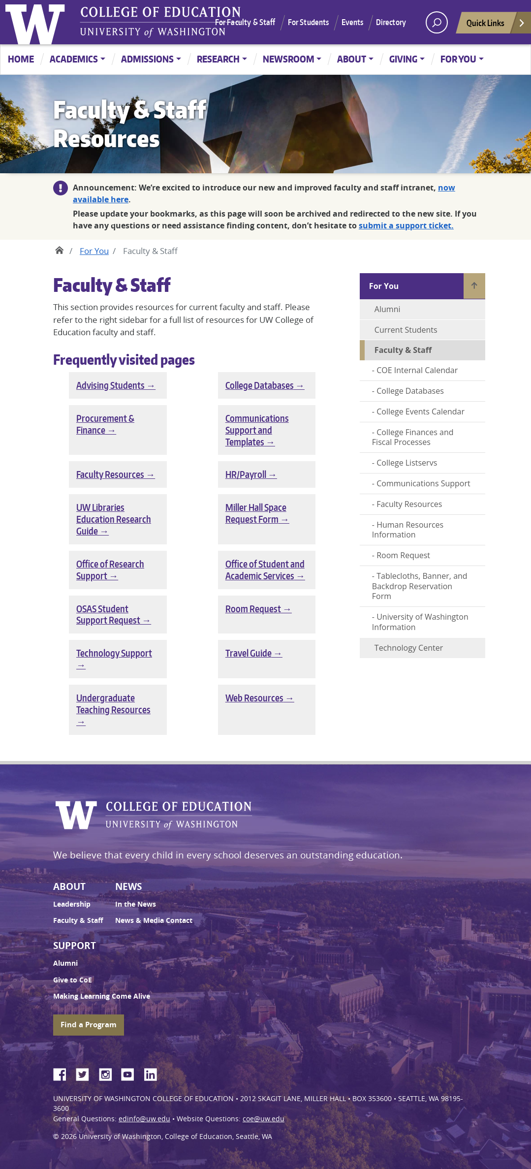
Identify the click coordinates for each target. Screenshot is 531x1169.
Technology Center (409, 647)
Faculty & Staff (78, 920)
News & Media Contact (153, 920)
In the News (135, 904)
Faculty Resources (110, 474)
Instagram (108, 1073)
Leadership (72, 904)
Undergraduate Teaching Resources (113, 704)
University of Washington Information (420, 621)
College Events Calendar (420, 411)
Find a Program (89, 1024)
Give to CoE (72, 980)
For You (458, 59)
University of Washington (37, 22)
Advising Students (110, 385)
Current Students (406, 329)
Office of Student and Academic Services (265, 570)
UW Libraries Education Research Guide (113, 519)
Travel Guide (248, 653)
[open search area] (437, 22)
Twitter (86, 1073)
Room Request (253, 608)
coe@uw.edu (263, 1118)
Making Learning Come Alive (101, 996)
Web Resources (254, 698)
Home (21, 59)
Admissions (147, 59)
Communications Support (423, 483)
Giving (403, 59)
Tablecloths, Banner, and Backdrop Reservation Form (420, 586)
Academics (74, 59)
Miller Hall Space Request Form (255, 513)
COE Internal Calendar (417, 370)
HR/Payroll (245, 474)
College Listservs (406, 462)
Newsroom (288, 59)
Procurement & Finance (105, 424)
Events (353, 22)
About (351, 59)
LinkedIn (154, 1073)
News (128, 886)
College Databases (259, 385)
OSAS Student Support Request (108, 614)
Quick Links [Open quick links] (496, 25)
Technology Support (114, 653)
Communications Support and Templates (257, 430)
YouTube (131, 1073)
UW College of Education (160, 22)
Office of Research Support (110, 570)
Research (218, 59)
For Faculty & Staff (245, 22)
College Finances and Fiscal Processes (413, 437)
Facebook (63, 1073)
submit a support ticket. (406, 225)
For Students (308, 22)
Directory (391, 22)
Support (74, 945)
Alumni (388, 309)
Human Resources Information (407, 529)
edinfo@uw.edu (144, 1118)
